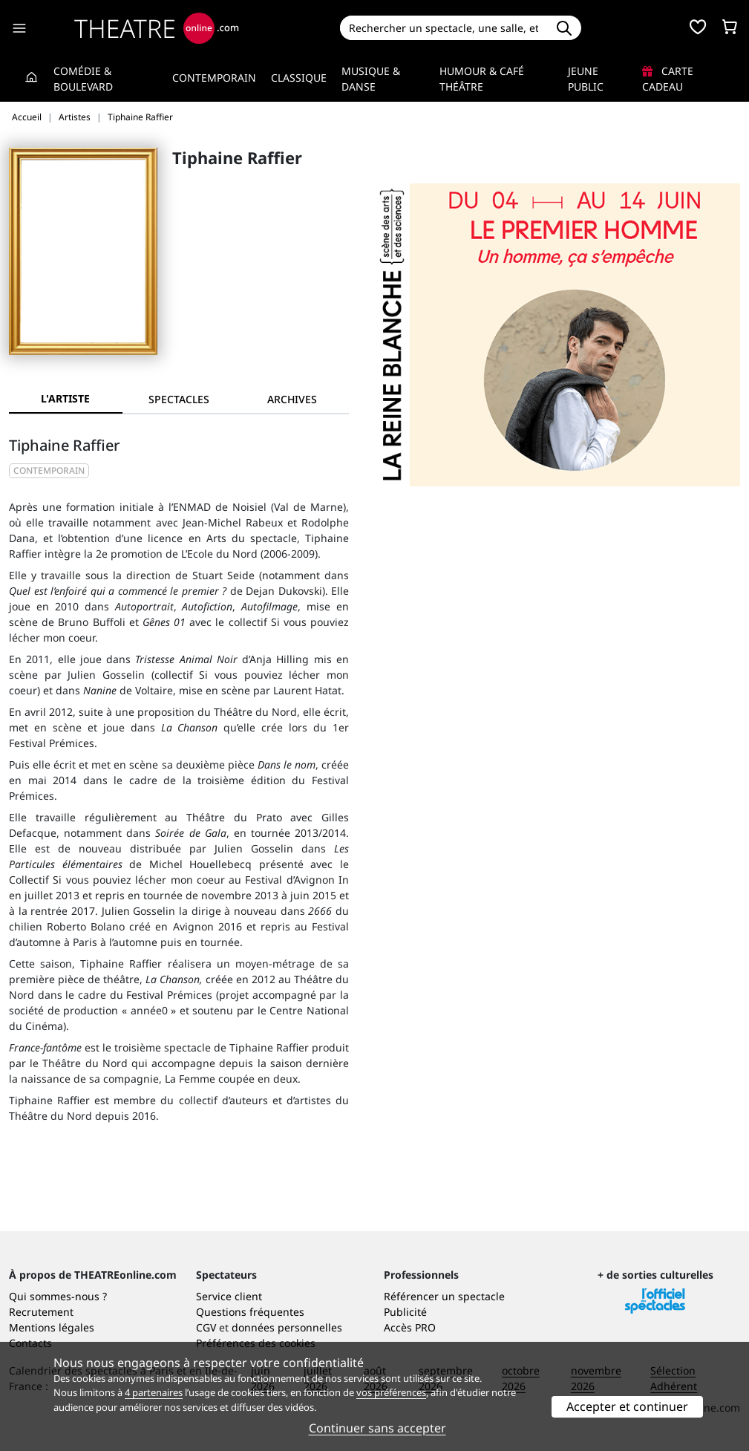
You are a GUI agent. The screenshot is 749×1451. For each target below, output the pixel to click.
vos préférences (391, 1392)
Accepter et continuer (627, 1406)
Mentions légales (51, 1327)
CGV (206, 1327)
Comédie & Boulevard (83, 79)
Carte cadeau (667, 79)
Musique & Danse (370, 79)
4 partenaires (154, 1392)
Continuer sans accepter (377, 1428)
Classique (299, 78)
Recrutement (41, 1312)
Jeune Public (586, 79)
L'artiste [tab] (65, 398)
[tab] (179, 399)
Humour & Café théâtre (481, 79)
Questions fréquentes (250, 1312)
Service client (229, 1296)
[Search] (444, 28)
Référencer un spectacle (444, 1296)
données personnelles (287, 1327)
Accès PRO (410, 1327)
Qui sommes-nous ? (58, 1296)
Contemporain (214, 78)
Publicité (405, 1312)
